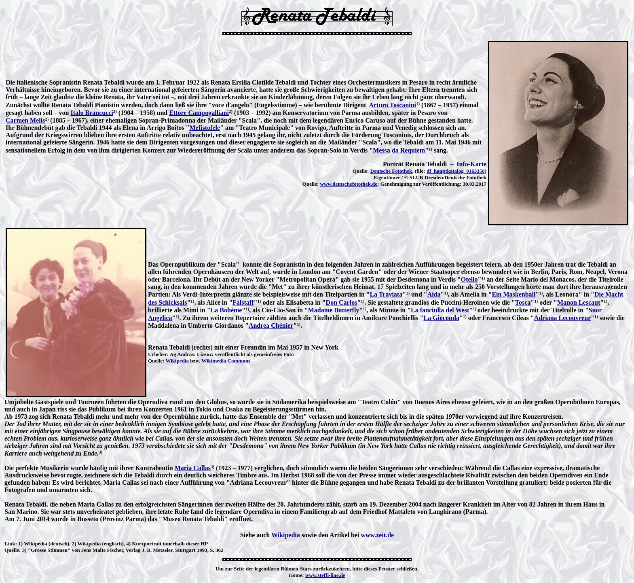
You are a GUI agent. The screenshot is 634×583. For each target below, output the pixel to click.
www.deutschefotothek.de (349, 184)
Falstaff (243, 302)
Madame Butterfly (333, 310)
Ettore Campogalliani (199, 112)
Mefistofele (204, 127)
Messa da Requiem (399, 150)
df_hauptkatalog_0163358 (456, 171)
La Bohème (226, 310)
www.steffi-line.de (325, 575)
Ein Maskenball (513, 294)
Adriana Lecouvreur (562, 317)
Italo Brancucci (91, 112)
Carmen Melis (25, 120)
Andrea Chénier (271, 325)
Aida (434, 294)
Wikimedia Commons (225, 361)
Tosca (523, 302)
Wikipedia (177, 361)
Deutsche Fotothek (391, 171)
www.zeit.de (377, 535)
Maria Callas (193, 467)
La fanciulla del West (440, 310)
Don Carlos (341, 302)
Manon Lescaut (578, 302)
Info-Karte (471, 164)
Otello (469, 279)
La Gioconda (441, 317)
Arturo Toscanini (392, 105)
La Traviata (386, 294)
